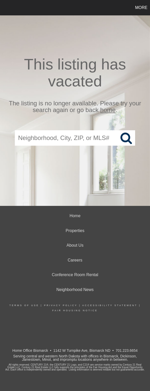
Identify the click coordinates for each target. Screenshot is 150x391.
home (108, 110)
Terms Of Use (24, 305)
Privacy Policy (60, 305)
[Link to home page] (4, 7)
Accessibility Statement (109, 305)
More (141, 7)
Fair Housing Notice (75, 310)
